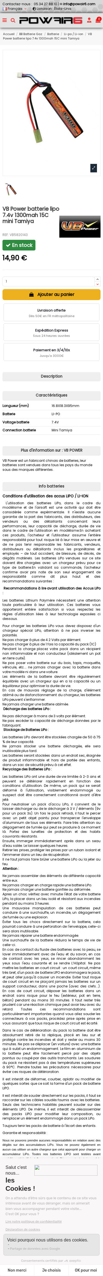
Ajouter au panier (52, 294)
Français (14, 8)
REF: (5, 235)
